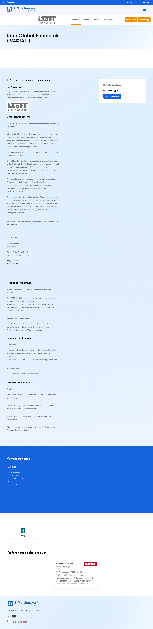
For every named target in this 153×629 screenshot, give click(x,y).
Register (146, 2)
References (108, 19)
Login (138, 2)
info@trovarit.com (15, 611)
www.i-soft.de (12, 264)
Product (75, 19)
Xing (19, 533)
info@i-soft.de (12, 261)
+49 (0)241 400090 (9, 2)
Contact (130, 2)
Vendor (86, 19)
